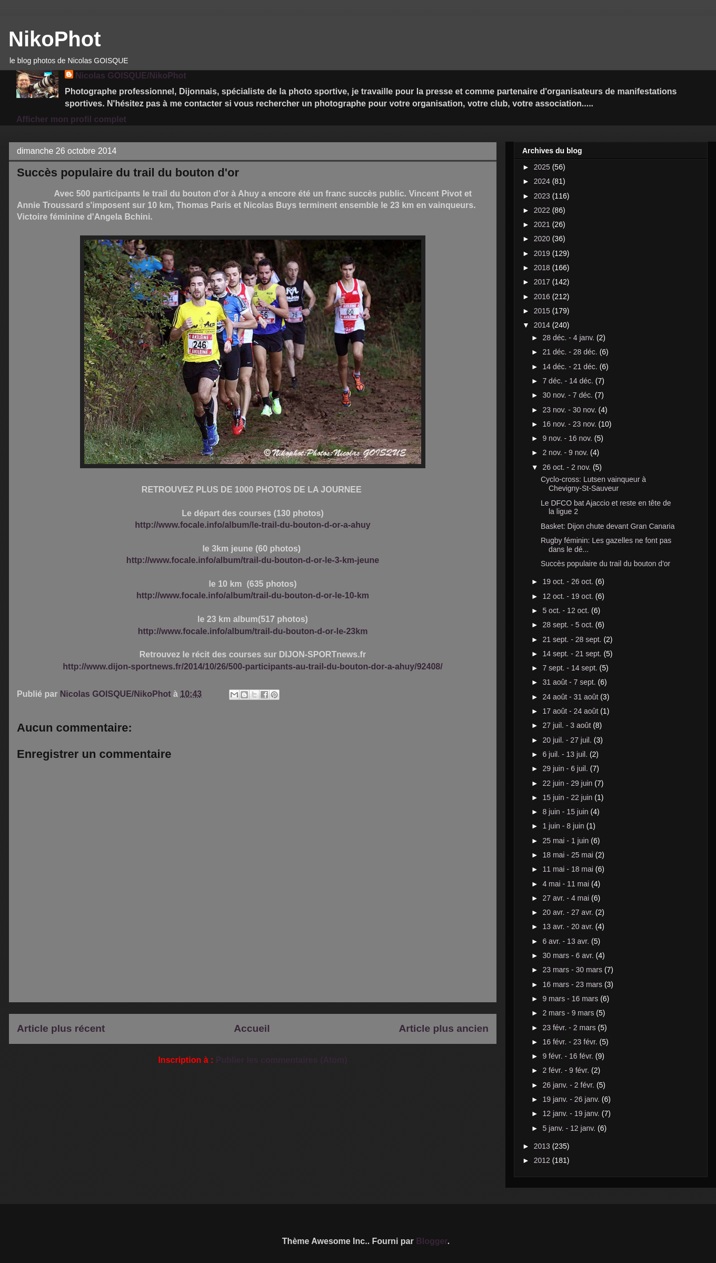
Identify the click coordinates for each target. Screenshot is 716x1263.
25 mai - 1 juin (566, 840)
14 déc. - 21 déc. (570, 366)
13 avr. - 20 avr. (568, 926)
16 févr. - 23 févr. (570, 1042)
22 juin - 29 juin (568, 783)
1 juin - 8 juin (564, 826)
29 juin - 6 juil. (566, 768)
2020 (543, 238)
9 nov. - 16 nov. (568, 438)
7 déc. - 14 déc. (568, 381)
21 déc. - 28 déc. (570, 352)
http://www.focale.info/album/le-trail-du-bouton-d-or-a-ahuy (252, 524)
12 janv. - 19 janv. (571, 1113)
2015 (543, 311)
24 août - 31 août (571, 697)
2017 (543, 282)
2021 (543, 224)
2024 (543, 181)
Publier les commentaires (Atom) (281, 1059)
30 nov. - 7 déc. (568, 395)
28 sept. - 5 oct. (568, 624)
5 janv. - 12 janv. (570, 1128)
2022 (543, 210)
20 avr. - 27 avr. (568, 912)
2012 (543, 1160)
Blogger (432, 1241)
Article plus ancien (444, 1028)
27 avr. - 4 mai (566, 898)
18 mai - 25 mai (568, 855)
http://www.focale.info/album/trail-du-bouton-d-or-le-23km (253, 631)
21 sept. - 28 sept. (572, 639)
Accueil (252, 1028)
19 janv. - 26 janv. (571, 1099)
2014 (543, 325)
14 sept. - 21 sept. (572, 653)
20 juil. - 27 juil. (567, 740)
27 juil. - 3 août (567, 725)
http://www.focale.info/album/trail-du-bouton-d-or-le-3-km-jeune (252, 560)
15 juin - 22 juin (568, 797)
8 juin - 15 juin (566, 811)
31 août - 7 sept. (570, 682)
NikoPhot (54, 39)
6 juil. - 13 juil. (565, 754)
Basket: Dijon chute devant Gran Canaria (607, 526)
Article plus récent (61, 1028)
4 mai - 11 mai (566, 884)
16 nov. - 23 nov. (570, 424)
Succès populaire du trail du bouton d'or (605, 563)
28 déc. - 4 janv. (569, 337)
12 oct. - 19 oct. (568, 596)
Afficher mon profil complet (71, 119)
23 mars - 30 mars (573, 969)
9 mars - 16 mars (571, 998)
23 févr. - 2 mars (570, 1027)
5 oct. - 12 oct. (566, 610)
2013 (543, 1146)
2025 (543, 167)
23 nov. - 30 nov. (570, 410)
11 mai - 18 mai (568, 869)
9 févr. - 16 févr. (568, 1056)
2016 (543, 296)
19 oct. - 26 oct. (568, 581)
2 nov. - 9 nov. (566, 452)
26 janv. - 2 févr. (569, 1085)
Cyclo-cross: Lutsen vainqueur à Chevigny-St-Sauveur (593, 483)
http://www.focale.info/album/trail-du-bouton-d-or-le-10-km (252, 595)
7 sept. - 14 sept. (570, 668)
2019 (543, 253)
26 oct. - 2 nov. (567, 467)
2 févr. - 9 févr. (566, 1070)
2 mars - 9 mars (569, 1013)
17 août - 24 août (571, 711)
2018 (543, 267)
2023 (543, 196)
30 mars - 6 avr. (568, 955)
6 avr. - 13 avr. (566, 941)
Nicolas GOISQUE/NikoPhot (130, 75)
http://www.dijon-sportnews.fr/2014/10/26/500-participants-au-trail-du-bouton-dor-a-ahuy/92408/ (252, 666)
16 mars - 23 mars (573, 984)
